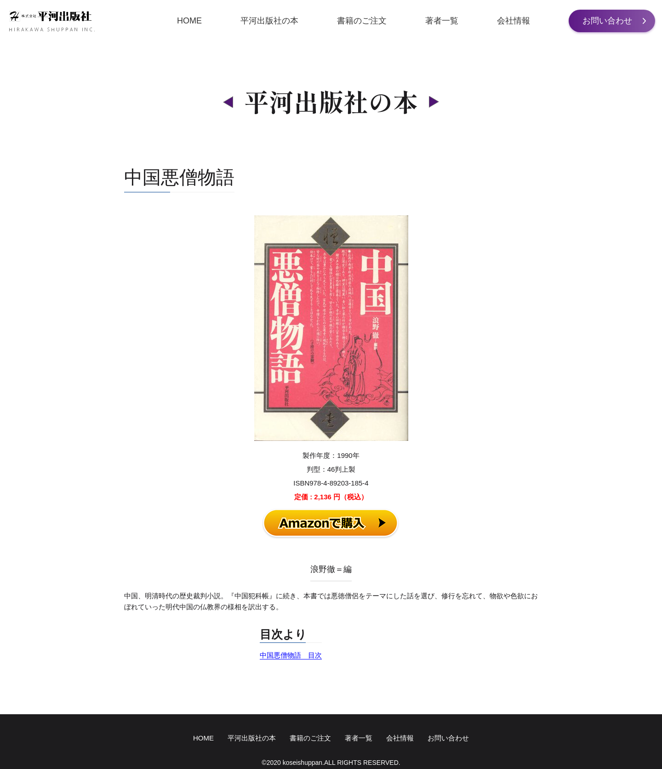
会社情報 (513, 20)
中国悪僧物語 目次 (291, 655)
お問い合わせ (607, 20)
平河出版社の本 (269, 20)
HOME (189, 20)
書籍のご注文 (362, 20)
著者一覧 (441, 20)
